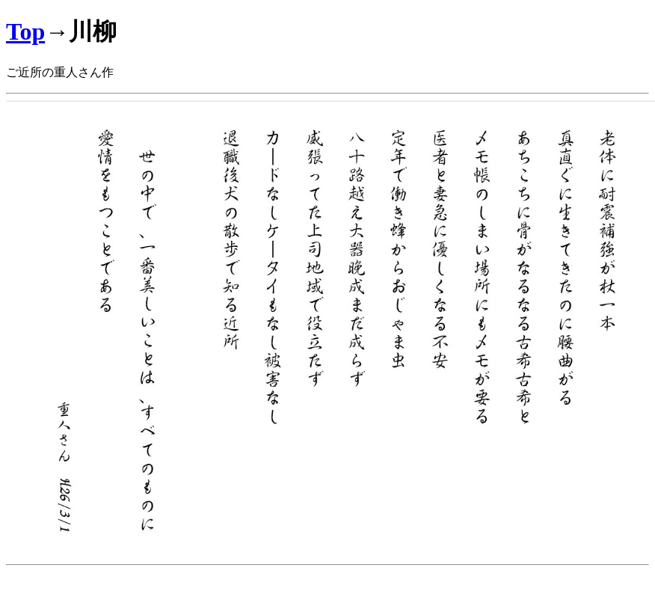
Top (25, 31)
